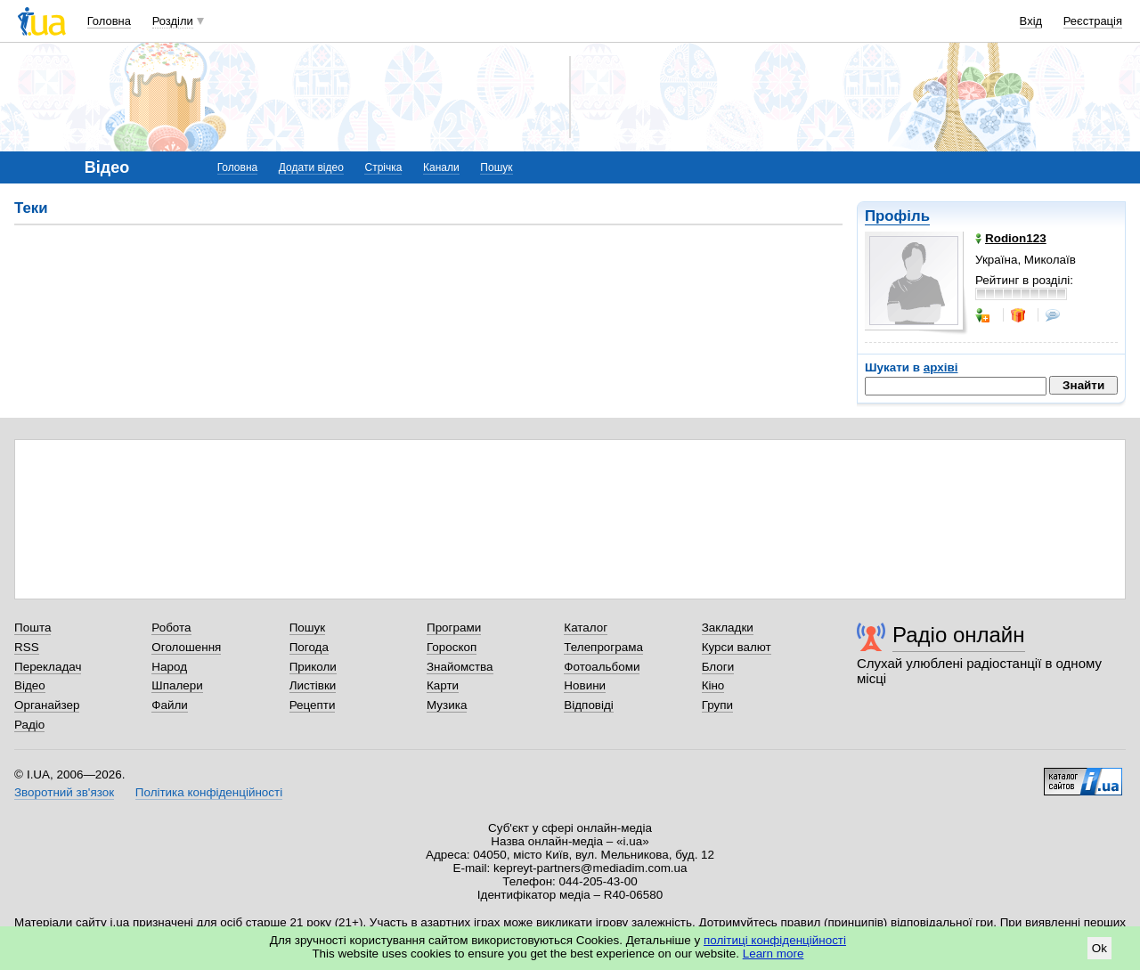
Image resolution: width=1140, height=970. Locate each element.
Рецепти (312, 705)
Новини (585, 685)
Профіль (897, 216)
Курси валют (736, 647)
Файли (169, 705)
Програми (454, 627)
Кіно (713, 685)
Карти (443, 685)
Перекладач (47, 666)
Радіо (29, 724)
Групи (717, 705)
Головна (109, 21)
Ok (1099, 948)
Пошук (496, 167)
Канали (441, 167)
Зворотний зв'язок (64, 792)
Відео (29, 685)
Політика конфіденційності (208, 792)
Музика (447, 705)
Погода (309, 647)
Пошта (32, 627)
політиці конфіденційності (775, 940)
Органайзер (46, 705)
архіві (941, 367)
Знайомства (460, 666)
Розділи (172, 21)
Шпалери (176, 685)
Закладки (727, 627)
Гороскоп (451, 647)
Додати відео (311, 167)
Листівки (313, 685)
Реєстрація (1092, 21)
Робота (171, 627)
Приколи (313, 666)
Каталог (585, 627)
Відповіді (589, 705)
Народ (169, 666)
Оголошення (186, 647)
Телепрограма (603, 647)
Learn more (773, 953)
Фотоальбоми (601, 666)
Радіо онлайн (958, 635)
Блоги (718, 666)
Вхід (1031, 21)
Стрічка (383, 167)
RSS (26, 647)
